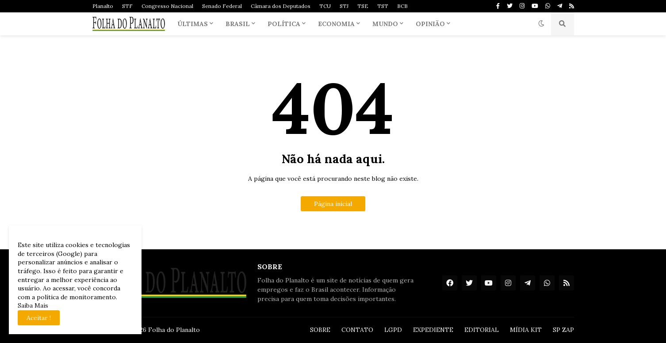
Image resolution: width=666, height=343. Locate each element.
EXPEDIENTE (433, 330)
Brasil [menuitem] (238, 24)
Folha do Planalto (174, 330)
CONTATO (357, 330)
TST (382, 6)
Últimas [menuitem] (192, 24)
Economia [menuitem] (336, 24)
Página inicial (333, 204)
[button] (541, 23)
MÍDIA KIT (526, 330)
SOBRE (320, 330)
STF (127, 6)
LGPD (393, 330)
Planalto (102, 6)
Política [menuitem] (284, 24)
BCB (402, 6)
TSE (362, 6)
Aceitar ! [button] (39, 318)
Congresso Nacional (167, 6)
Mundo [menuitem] (385, 24)
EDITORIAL (481, 330)
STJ (344, 6)
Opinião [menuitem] (430, 24)
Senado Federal (222, 6)
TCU (325, 6)
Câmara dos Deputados (280, 6)
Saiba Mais (33, 305)
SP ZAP (563, 330)
